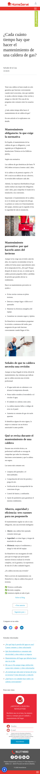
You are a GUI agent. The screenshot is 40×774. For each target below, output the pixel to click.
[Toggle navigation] (35, 8)
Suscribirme (20, 742)
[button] (4, 769)
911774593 (22, 751)
